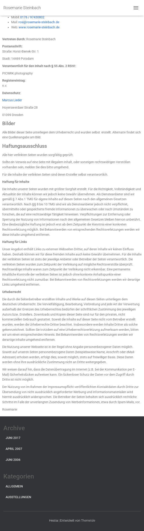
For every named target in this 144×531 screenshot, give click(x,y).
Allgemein (14, 486)
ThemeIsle (88, 520)
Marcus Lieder (12, 100)
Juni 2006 (13, 459)
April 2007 (14, 449)
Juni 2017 (13, 438)
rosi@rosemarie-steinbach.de (38, 22)
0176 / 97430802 (32, 17)
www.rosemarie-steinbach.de (39, 27)
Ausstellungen (18, 497)
